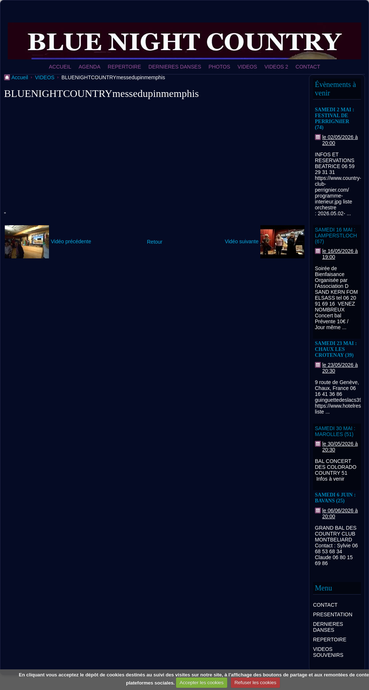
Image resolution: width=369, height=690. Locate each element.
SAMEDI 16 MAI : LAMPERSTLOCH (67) (336, 235)
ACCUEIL (60, 67)
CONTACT (308, 67)
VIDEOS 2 (276, 67)
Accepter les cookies (202, 682)
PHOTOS (219, 67)
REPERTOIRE (124, 67)
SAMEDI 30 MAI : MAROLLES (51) (335, 431)
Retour (154, 242)
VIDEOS (247, 67)
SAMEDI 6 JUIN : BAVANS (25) (335, 497)
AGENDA (89, 67)
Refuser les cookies (255, 682)
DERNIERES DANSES (174, 67)
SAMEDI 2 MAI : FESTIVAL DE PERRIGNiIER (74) (334, 118)
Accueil (19, 77)
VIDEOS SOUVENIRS (328, 652)
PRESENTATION (332, 614)
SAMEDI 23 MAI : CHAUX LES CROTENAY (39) (336, 349)
